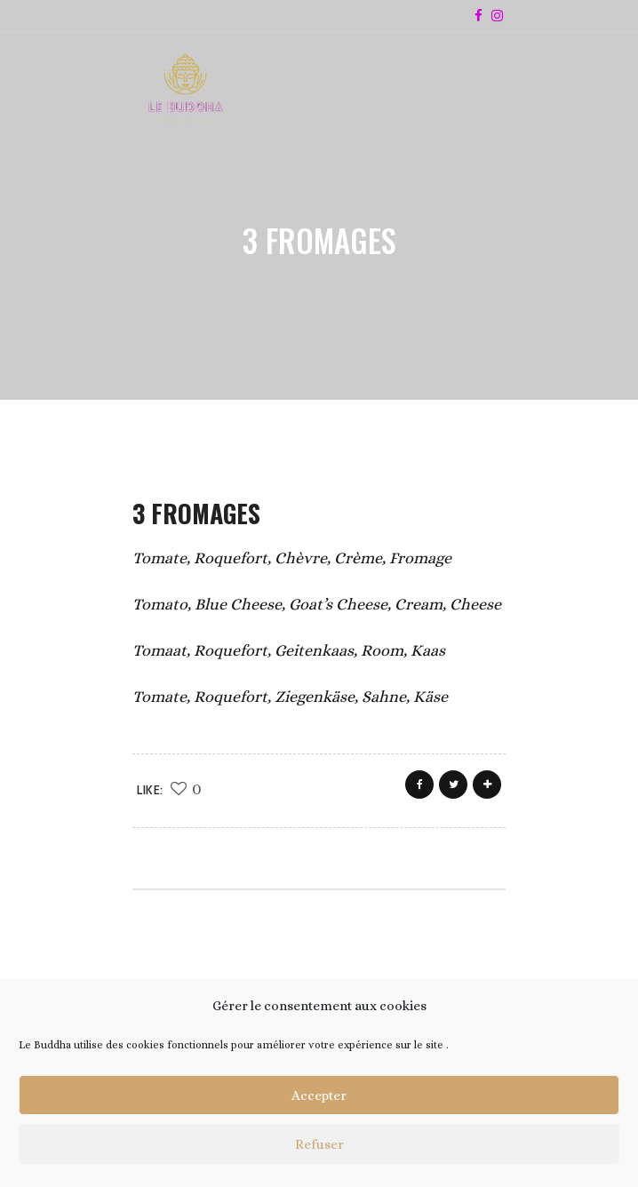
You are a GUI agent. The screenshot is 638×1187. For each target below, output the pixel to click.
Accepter (319, 1095)
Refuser (319, 1144)
